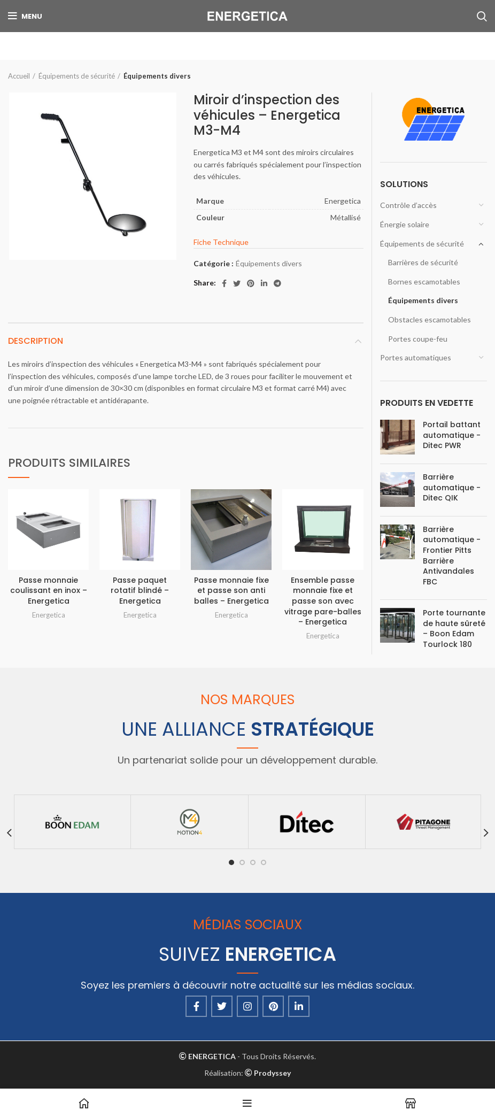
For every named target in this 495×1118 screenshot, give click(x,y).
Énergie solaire (404, 224)
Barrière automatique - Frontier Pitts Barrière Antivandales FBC (452, 556)
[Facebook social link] (224, 283)
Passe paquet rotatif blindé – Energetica (140, 590)
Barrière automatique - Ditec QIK (452, 487)
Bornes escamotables (424, 281)
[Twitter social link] (237, 283)
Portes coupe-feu (417, 338)
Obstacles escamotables (429, 319)
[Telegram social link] (277, 283)
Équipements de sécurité (76, 76)
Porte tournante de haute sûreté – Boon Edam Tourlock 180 (454, 629)
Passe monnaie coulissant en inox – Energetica (48, 590)
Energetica (48, 615)
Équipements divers (157, 76)
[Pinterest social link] (251, 283)
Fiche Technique (221, 241)
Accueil (19, 76)
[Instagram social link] (247, 1006)
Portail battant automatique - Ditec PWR (452, 435)
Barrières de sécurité (423, 262)
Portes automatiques (415, 357)
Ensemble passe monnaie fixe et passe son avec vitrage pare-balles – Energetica (322, 601)
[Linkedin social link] (264, 283)
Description (35, 341)
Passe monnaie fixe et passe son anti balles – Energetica (231, 590)
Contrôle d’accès (408, 205)
